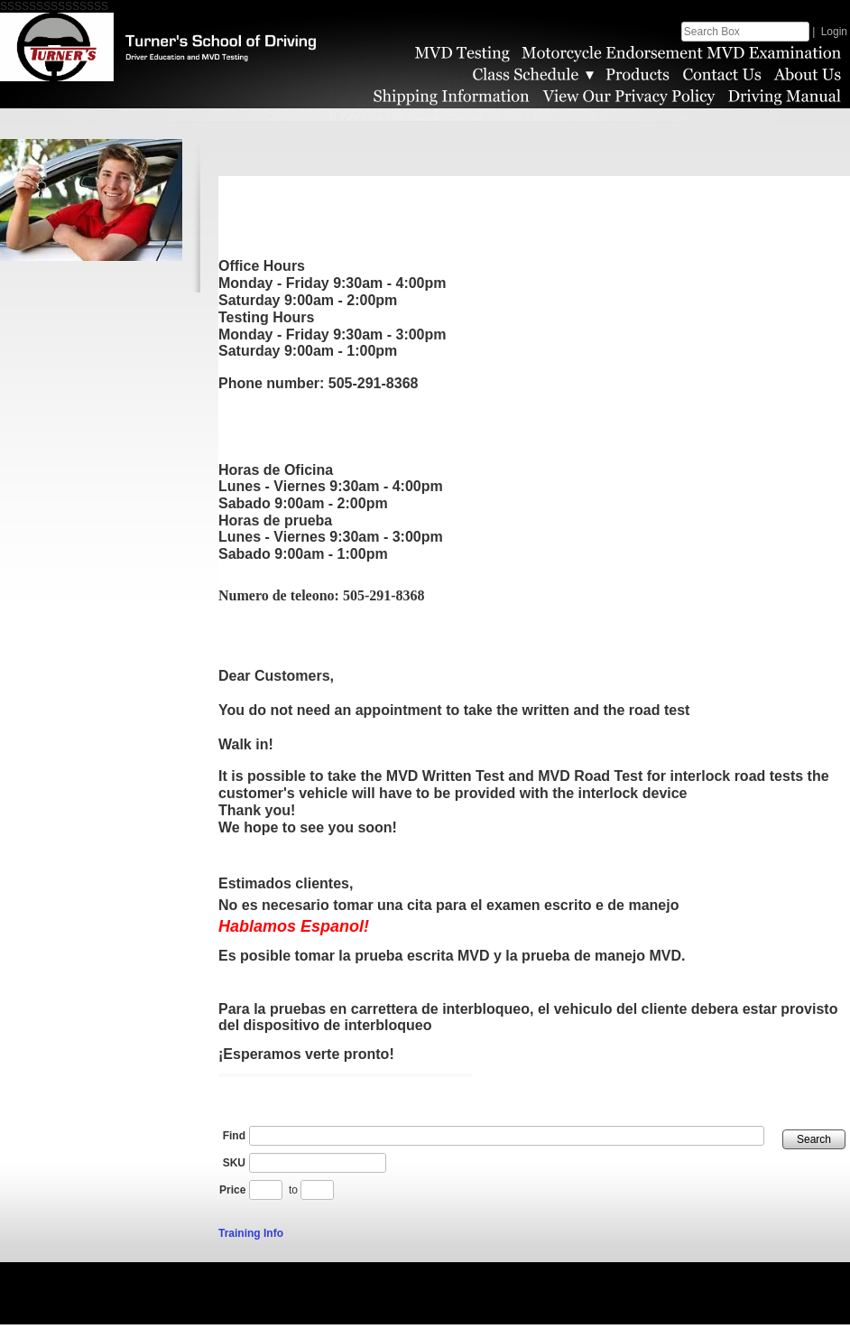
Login (834, 31)
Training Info (250, 1246)
